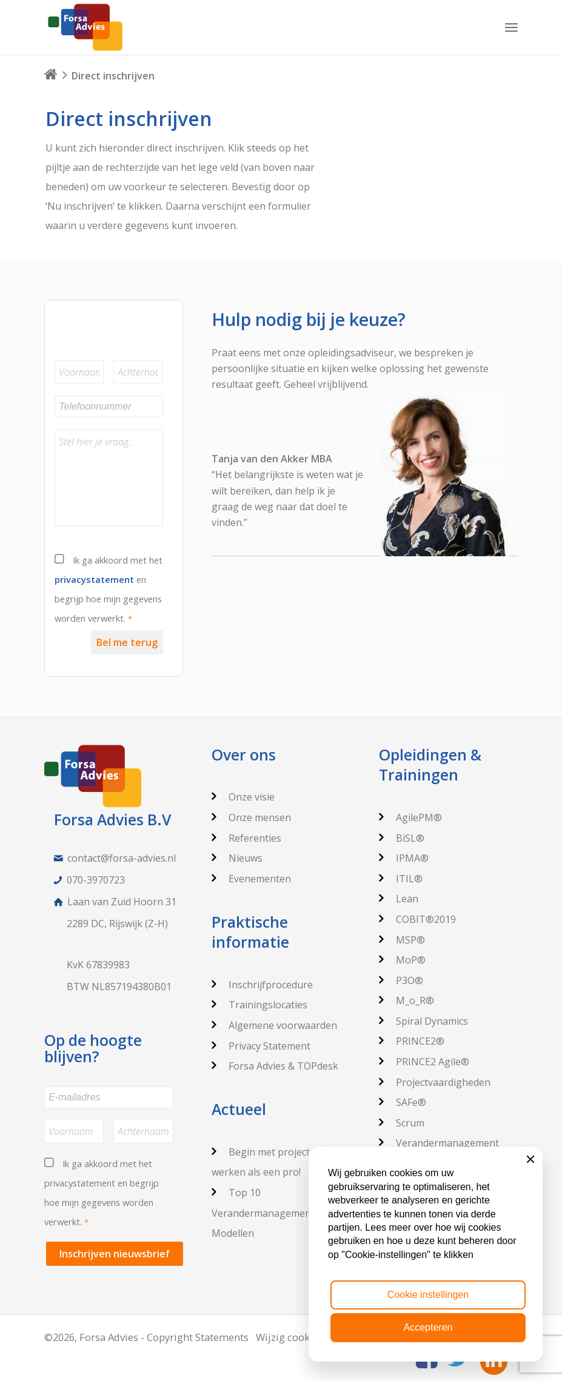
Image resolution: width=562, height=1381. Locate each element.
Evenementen (251, 878)
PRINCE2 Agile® (424, 1061)
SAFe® (402, 1102)
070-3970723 (96, 880)
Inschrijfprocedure (262, 984)
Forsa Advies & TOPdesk (275, 1066)
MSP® (402, 940)
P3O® (401, 980)
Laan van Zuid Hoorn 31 (121, 901)
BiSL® (401, 838)
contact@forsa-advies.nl (121, 858)
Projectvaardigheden (434, 1082)
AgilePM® (410, 817)
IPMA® (404, 858)
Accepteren (428, 1327)
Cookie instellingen (428, 1294)
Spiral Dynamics (423, 1021)
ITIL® (401, 878)
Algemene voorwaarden (274, 1025)
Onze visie (243, 797)
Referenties (246, 838)
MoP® (402, 960)
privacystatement (94, 579)
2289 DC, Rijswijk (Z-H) (117, 923)
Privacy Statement (261, 1046)
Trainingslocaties (259, 1004)
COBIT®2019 (417, 919)
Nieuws (237, 858)
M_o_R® (406, 1000)
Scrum (401, 1123)
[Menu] (511, 27)
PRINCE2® (411, 1041)
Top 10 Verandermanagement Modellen (263, 1213)
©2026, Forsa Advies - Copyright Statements (146, 1337)
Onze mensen (251, 817)
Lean (398, 898)
